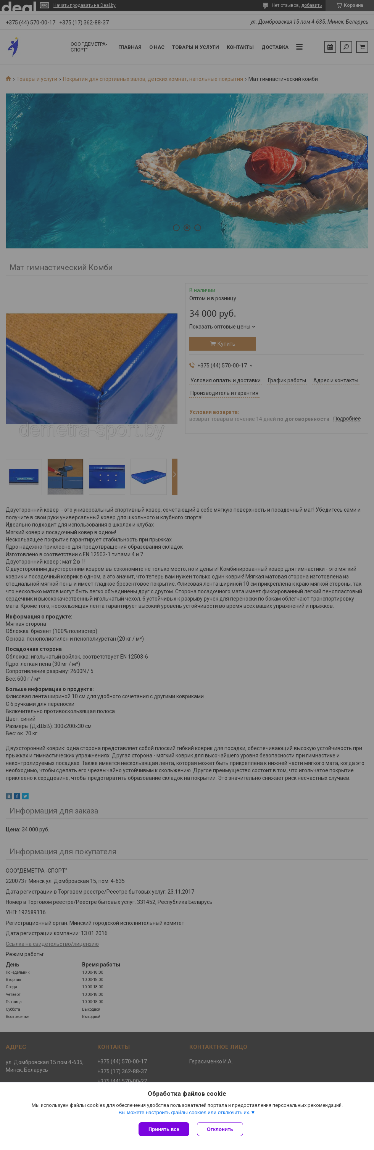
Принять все (163, 1129)
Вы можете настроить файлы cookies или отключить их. (184, 1112)
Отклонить (220, 1129)
